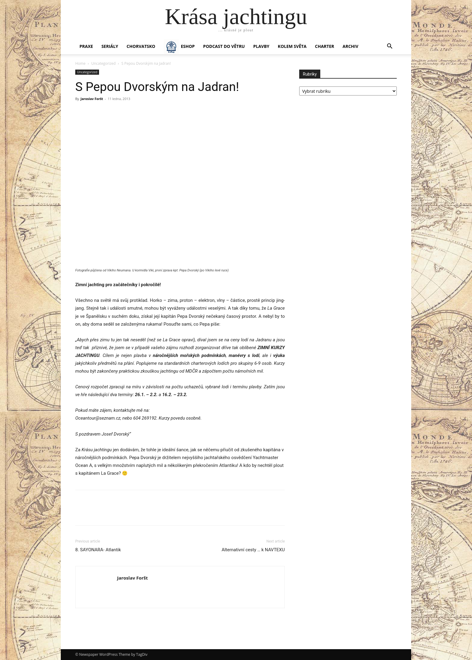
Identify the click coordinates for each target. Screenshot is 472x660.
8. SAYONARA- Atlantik (98, 549)
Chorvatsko (141, 46)
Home (80, 63)
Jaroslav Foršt (91, 98)
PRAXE (86, 46)
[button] (389, 47)
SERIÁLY (109, 46)
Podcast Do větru (224, 46)
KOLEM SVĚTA (292, 46)
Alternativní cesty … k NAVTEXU (253, 549)
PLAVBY (261, 46)
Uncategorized (103, 63)
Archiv (350, 46)
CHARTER (324, 46)
